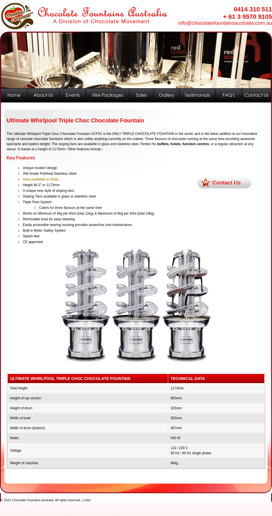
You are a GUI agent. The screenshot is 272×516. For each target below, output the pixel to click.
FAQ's (228, 95)
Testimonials (197, 95)
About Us (43, 95)
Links (87, 500)
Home (13, 95)
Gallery (166, 95)
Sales (141, 95)
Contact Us (256, 95)
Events (73, 95)
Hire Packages (107, 95)
